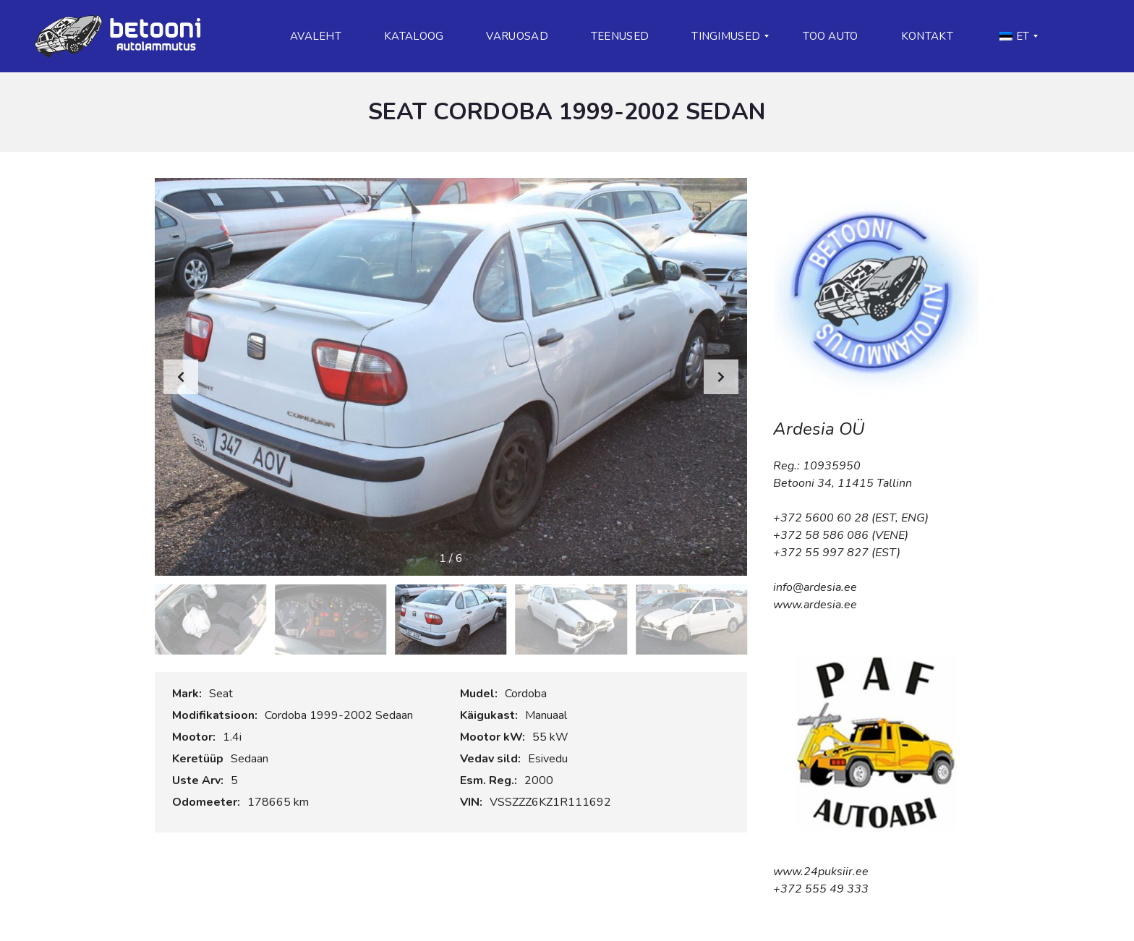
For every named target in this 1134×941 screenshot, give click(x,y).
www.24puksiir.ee (821, 872)
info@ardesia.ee (815, 587)
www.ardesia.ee (815, 605)
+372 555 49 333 (821, 889)
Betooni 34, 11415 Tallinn (842, 483)
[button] (721, 376)
